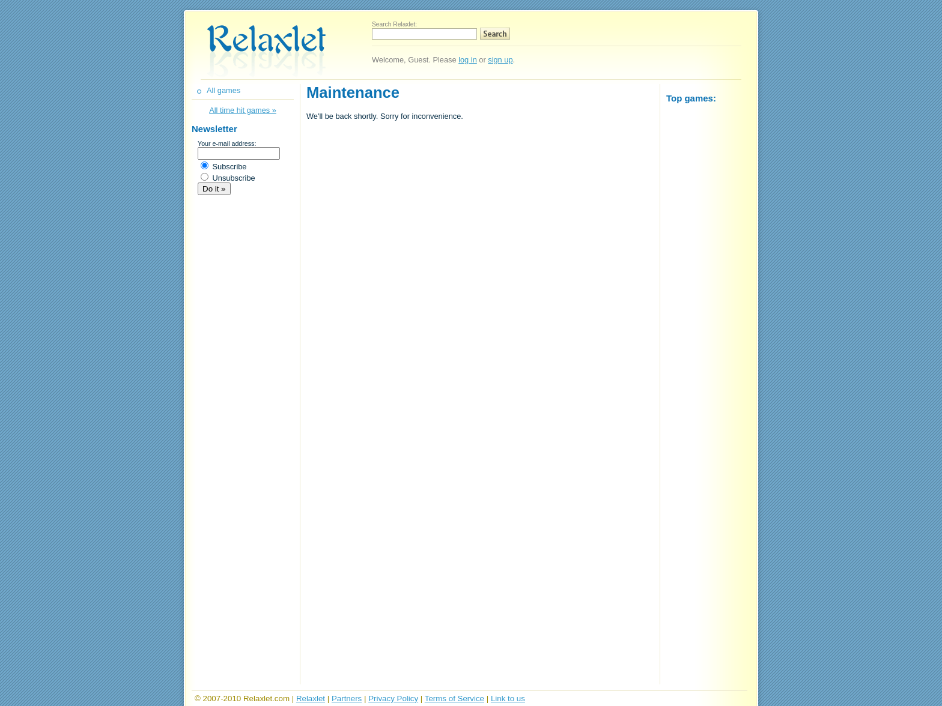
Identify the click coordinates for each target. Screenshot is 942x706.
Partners (347, 698)
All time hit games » (242, 110)
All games (223, 90)
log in (467, 59)
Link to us (508, 698)
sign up (500, 59)
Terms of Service (454, 698)
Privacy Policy (393, 698)
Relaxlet (310, 698)
